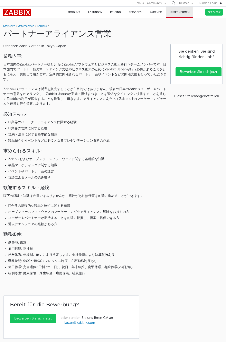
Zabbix (17, 12)
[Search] (173, 3)
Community (154, 3)
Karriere (42, 26)
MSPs (140, 3)
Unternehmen (26, 26)
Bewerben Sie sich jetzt (198, 71)
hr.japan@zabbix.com (77, 322)
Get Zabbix (214, 12)
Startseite (9, 26)
